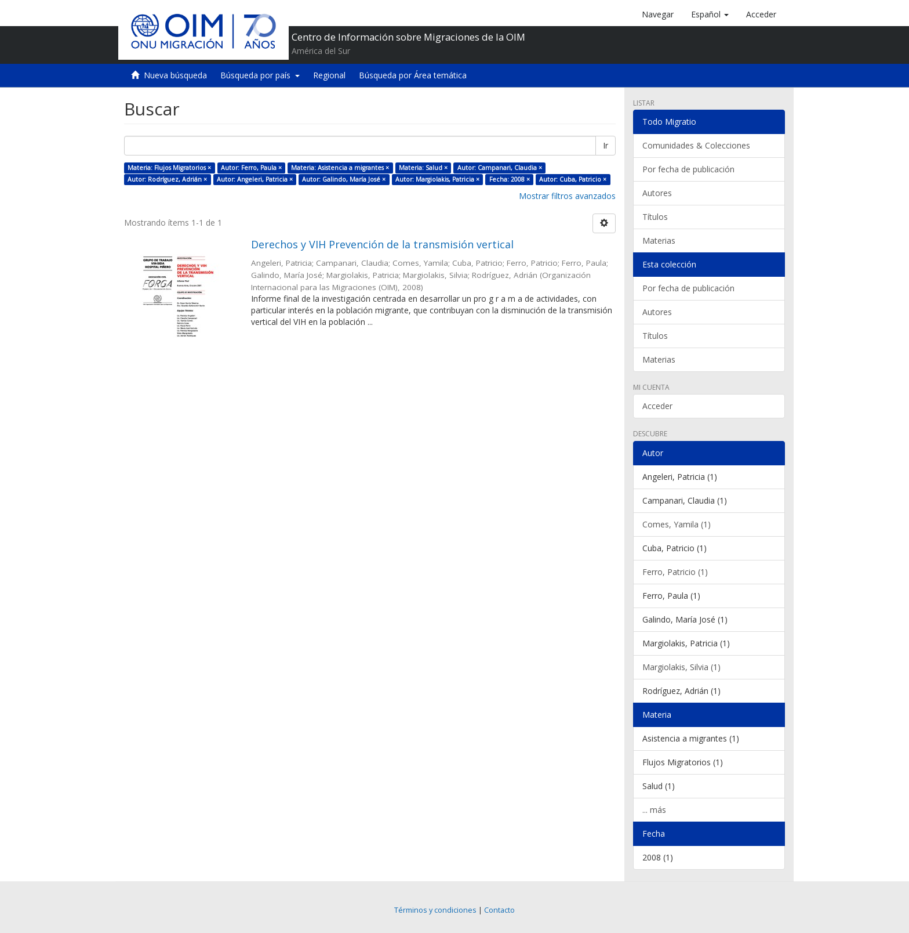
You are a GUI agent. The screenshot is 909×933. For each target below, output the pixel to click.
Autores (657, 192)
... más (654, 809)
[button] (709, 14)
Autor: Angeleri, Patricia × (255, 179)
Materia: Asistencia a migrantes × (340, 168)
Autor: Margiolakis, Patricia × (437, 179)
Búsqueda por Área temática (413, 75)
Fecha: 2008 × (509, 179)
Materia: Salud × (423, 168)
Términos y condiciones (435, 910)
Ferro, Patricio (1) (675, 571)
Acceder (657, 405)
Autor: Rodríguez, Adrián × (167, 179)
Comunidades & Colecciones (696, 145)
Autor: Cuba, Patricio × (572, 179)
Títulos (655, 216)
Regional (329, 75)
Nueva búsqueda (175, 75)
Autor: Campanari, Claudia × (499, 168)
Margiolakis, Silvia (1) (681, 666)
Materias (658, 240)
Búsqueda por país (260, 75)
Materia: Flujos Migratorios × (169, 168)
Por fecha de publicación (688, 169)
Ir (605, 145)
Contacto (499, 910)
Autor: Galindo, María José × (344, 179)
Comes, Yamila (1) (676, 524)
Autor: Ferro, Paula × (251, 168)
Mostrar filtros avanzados (567, 195)
